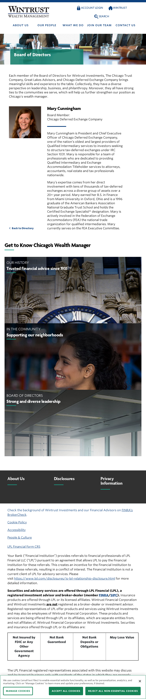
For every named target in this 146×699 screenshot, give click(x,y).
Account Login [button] (92, 7)
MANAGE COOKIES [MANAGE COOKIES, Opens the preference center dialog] (18, 691)
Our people (46, 25)
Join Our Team (99, 25)
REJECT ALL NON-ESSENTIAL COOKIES (113, 691)
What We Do (73, 25)
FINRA (104, 595)
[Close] (140, 681)
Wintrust (120, 7)
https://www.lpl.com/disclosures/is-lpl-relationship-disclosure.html (64, 578)
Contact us (125, 25)
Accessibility (16, 530)
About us (21, 25)
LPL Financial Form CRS (23, 546)
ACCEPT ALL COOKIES (66, 691)
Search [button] (104, 16)
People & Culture (19, 537)
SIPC (113, 595)
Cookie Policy (17, 522)
